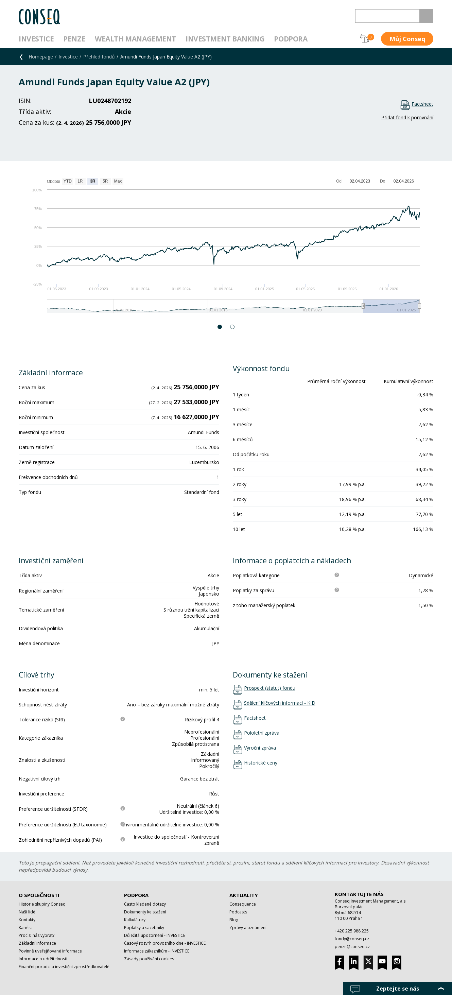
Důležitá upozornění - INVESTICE (154, 935)
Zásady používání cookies (149, 959)
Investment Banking (225, 39)
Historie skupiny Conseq (42, 904)
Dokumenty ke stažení (145, 912)
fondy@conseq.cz (352, 939)
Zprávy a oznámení (247, 927)
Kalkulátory (134, 920)
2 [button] (232, 327)
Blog (233, 920)
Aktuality (243, 895)
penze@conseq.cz (352, 946)
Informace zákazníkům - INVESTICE (156, 951)
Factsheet (422, 104)
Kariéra (26, 927)
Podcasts (238, 912)
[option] (226, 248)
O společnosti (39, 895)
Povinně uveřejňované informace (50, 951)
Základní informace (37, 943)
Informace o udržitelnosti (43, 959)
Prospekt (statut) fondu (269, 688)
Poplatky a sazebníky (144, 927)
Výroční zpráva (260, 748)
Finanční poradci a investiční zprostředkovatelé (64, 967)
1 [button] (220, 327)
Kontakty (27, 920)
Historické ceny (260, 763)
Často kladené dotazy (145, 904)
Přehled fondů (99, 56)
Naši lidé (27, 912)
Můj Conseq (407, 39)
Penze (74, 39)
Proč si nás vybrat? (36, 935)
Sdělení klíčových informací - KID (279, 703)
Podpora (290, 39)
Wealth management (135, 39)
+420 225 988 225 (352, 931)
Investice (36, 39)
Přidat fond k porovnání (407, 117)
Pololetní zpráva (261, 733)
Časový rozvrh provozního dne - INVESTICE (165, 943)
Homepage (41, 56)
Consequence (242, 904)
